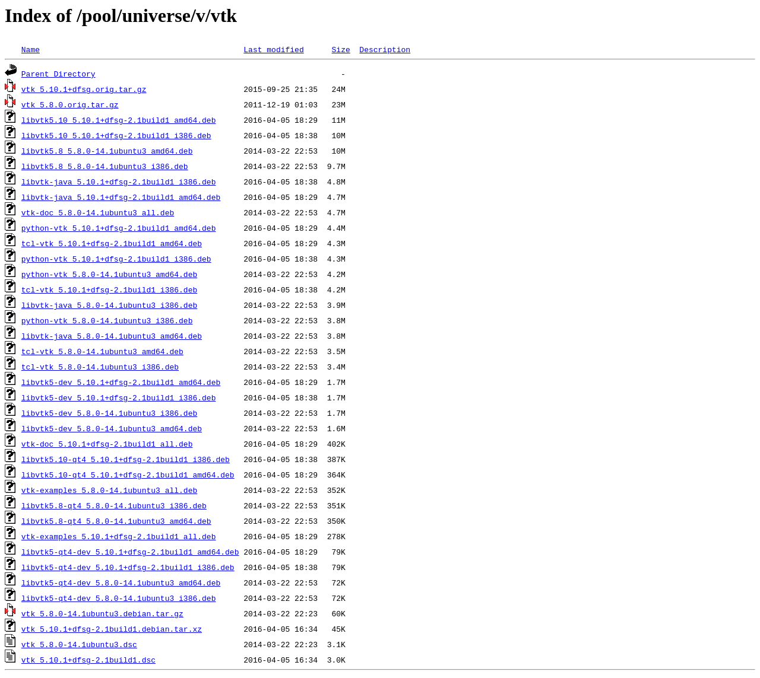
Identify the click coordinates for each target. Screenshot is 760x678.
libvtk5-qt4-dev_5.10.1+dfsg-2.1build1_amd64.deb (130, 551)
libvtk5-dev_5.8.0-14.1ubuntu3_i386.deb (109, 413)
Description (384, 49)
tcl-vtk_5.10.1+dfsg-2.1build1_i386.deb (109, 289)
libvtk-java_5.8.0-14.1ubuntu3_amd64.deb (111, 335)
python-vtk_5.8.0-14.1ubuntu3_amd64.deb (109, 274)
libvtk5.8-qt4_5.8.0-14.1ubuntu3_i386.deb (114, 505)
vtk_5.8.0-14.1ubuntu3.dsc (79, 644)
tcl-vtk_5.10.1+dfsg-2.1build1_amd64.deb (111, 243)
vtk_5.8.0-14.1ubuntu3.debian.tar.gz (102, 613)
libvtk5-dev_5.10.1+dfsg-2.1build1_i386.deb (118, 397)
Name (30, 49)
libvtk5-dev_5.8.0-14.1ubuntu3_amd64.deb (111, 428)
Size (340, 49)
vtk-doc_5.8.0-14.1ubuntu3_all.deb (97, 212)
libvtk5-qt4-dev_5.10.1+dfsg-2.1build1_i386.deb (128, 567)
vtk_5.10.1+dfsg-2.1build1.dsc (88, 659)
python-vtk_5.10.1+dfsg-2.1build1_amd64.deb (118, 227)
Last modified (273, 49)
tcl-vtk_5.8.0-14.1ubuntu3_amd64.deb (102, 351)
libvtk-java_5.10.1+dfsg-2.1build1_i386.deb (118, 181)
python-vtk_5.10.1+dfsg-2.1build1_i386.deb (116, 258)
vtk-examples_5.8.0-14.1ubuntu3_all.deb (109, 490)
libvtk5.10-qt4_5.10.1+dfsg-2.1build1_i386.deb (125, 459)
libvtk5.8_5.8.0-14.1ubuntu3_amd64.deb (107, 150)
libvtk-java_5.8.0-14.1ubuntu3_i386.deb (109, 305)
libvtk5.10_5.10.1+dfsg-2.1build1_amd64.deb (118, 119)
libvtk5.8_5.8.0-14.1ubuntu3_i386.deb (104, 166)
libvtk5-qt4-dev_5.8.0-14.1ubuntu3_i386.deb (118, 598)
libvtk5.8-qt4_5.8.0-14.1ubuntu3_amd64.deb (116, 520)
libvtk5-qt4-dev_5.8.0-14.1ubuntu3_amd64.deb (120, 582)
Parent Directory (58, 73)
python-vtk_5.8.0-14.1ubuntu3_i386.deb (107, 320)
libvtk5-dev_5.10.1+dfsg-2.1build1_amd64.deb (120, 382)
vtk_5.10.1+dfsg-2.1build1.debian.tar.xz (111, 628)
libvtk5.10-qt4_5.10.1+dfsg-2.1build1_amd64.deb (128, 474)
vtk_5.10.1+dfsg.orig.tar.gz (84, 89)
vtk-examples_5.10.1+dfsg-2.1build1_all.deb (118, 536)
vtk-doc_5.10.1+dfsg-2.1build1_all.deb (107, 443)
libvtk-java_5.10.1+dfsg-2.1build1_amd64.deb (120, 197)
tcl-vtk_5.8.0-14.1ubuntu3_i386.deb (100, 366)
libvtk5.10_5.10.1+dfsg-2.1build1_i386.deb (116, 135)
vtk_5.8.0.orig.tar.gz (70, 104)
